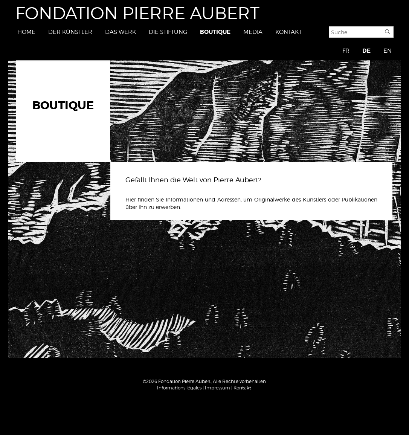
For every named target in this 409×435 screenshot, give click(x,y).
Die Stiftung (168, 32)
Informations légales (179, 388)
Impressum (217, 388)
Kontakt (288, 32)
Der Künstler (70, 32)
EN (387, 50)
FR (345, 50)
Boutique (215, 32)
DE (366, 51)
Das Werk (120, 32)
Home (26, 32)
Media (252, 32)
